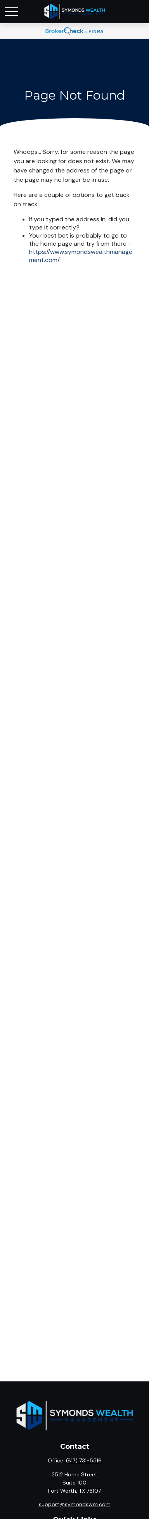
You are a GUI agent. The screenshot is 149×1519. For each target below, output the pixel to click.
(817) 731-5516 (84, 1460)
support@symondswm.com (75, 1504)
